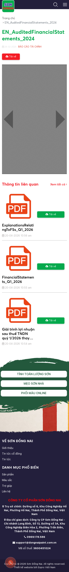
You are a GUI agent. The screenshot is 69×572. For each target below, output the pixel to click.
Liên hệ (6, 491)
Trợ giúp (7, 485)
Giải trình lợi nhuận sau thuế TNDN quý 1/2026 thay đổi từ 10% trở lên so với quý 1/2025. (18, 334)
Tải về (11, 56)
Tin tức (6, 459)
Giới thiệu (7, 448)
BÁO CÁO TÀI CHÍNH (30, 47)
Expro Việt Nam (46, 567)
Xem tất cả (58, 184)
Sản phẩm (8, 474)
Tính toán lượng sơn (34, 374)
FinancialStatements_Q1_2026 (18, 280)
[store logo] (8, 6)
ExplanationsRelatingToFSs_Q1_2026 (18, 228)
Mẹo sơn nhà (34, 383)
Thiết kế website (23, 567)
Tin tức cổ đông (12, 453)
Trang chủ (8, 18)
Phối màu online (33, 393)
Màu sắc (7, 480)
